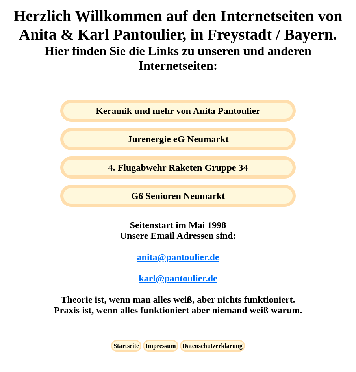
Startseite (126, 345)
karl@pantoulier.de (178, 278)
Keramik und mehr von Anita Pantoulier (178, 111)
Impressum (160, 345)
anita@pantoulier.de (178, 257)
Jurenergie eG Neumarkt (178, 139)
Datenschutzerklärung (212, 345)
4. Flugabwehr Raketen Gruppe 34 (178, 167)
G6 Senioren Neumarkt (178, 196)
